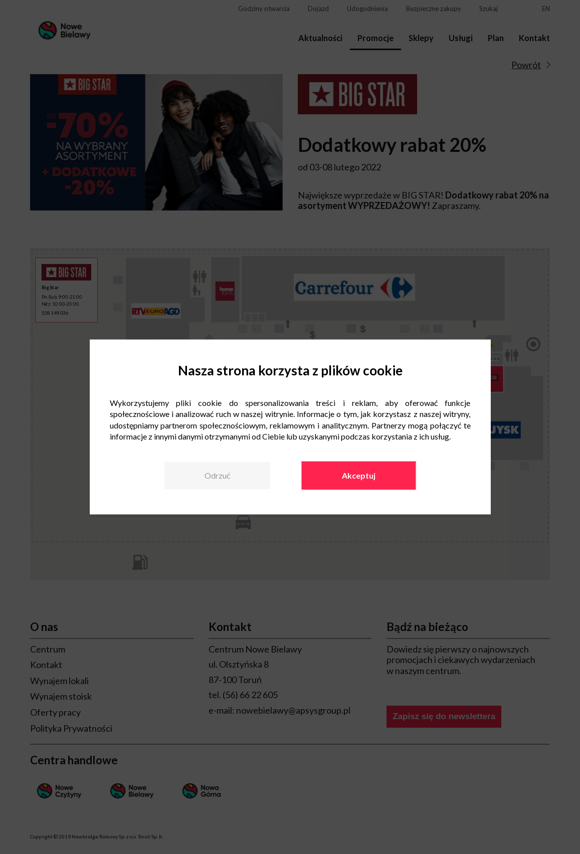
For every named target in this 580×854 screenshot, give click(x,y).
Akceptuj (358, 475)
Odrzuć (217, 475)
